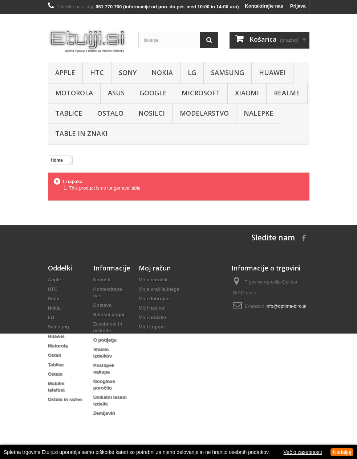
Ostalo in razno (65, 399)
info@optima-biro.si (285, 306)
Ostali (54, 355)
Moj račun (155, 268)
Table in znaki (81, 133)
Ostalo (110, 113)
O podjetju (105, 340)
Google (153, 92)
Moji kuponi (152, 327)
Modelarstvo (204, 113)
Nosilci (151, 113)
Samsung (227, 72)
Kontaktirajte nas (264, 6)
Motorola (74, 92)
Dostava (102, 305)
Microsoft (201, 92)
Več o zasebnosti (303, 452)
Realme (287, 92)
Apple (65, 72)
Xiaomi (247, 92)
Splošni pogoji (109, 314)
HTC (97, 72)
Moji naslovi (152, 308)
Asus (116, 92)
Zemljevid (104, 413)
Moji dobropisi (155, 298)
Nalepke (258, 113)
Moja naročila (154, 279)
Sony (128, 72)
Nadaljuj (342, 452)
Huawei (272, 72)
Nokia (162, 72)
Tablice (68, 113)
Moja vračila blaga (159, 289)
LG (192, 72)
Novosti (102, 279)
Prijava (298, 6)
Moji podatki (152, 317)
